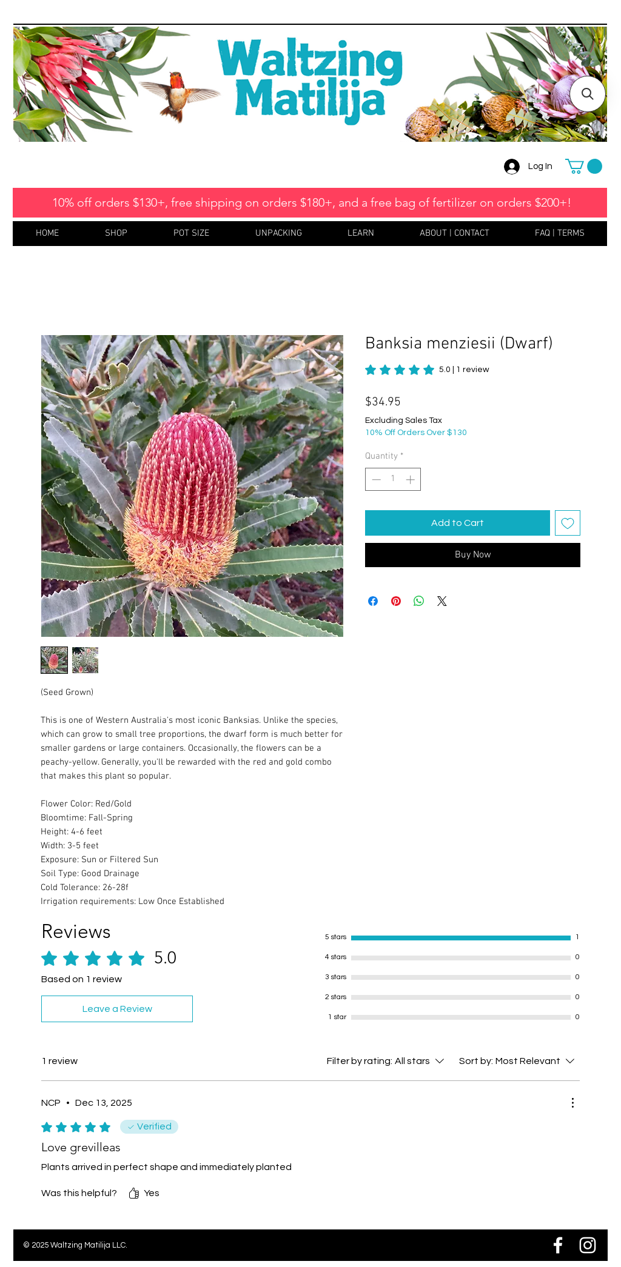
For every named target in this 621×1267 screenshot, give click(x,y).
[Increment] (411, 479)
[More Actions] (572, 1103)
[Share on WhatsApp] (419, 601)
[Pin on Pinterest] (396, 601)
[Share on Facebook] (373, 601)
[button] (583, 166)
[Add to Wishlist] (567, 523)
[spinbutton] (393, 479)
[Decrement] (375, 479)
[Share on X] (442, 601)
